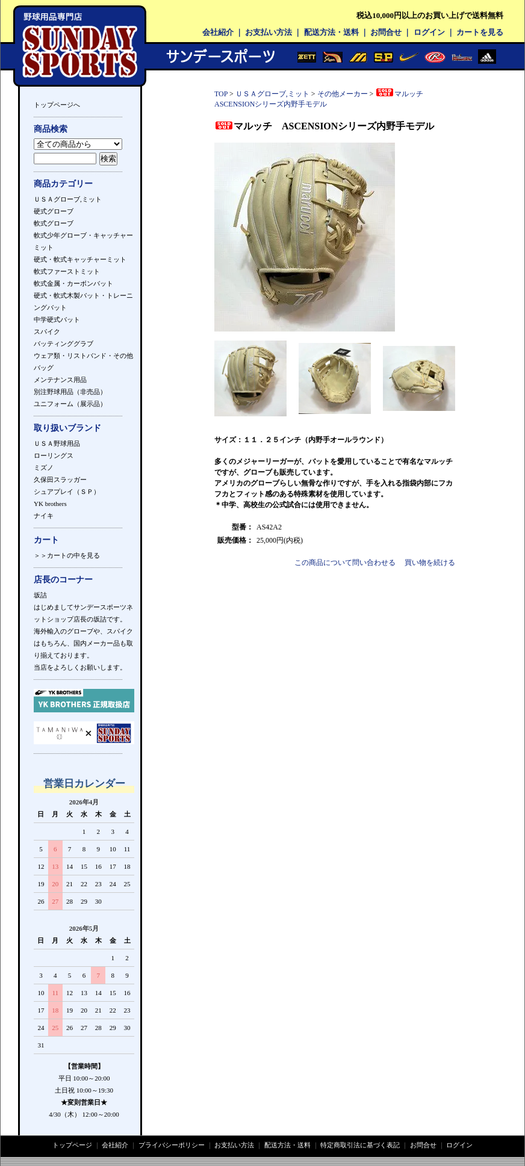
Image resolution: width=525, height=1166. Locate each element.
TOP (221, 94)
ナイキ (44, 515)
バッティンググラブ (63, 343)
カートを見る (479, 32)
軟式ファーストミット (67, 271)
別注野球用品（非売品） (70, 391)
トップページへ (57, 104)
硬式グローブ (53, 211)
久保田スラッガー (60, 479)
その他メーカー (342, 94)
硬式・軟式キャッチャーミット (80, 259)
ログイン (429, 32)
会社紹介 (218, 32)
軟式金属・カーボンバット (73, 283)
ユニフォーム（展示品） (70, 403)
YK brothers (50, 503)
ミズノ (44, 467)
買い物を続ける (430, 562)
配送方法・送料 (331, 32)
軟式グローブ (53, 223)
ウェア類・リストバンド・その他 (83, 355)
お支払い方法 (268, 32)
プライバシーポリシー (171, 1145)
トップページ (72, 1145)
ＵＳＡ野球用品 (57, 443)
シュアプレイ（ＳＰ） (67, 491)
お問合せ (386, 32)
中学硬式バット (57, 319)
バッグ (44, 367)
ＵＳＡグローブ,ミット (68, 199)
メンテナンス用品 (60, 379)
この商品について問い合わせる (345, 562)
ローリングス (53, 455)
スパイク (47, 331)
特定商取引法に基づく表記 (360, 1145)
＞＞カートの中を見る (67, 555)
